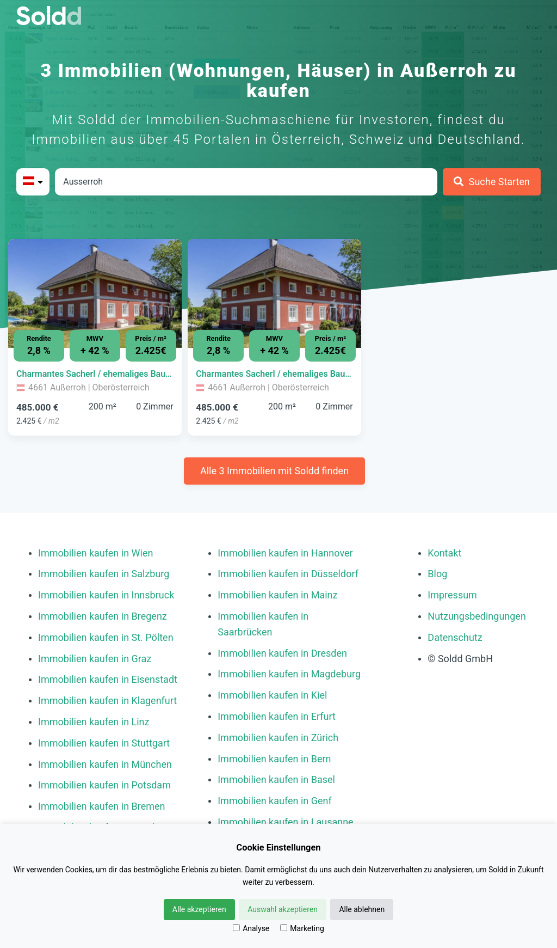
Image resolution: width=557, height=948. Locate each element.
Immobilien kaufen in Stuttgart (104, 743)
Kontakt (444, 553)
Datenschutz (455, 637)
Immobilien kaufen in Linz (93, 721)
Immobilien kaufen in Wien (95, 553)
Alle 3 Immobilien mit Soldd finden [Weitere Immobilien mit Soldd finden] (274, 470)
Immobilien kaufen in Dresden (282, 653)
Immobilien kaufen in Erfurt (277, 716)
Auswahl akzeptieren (282, 909)
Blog (437, 573)
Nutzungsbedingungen (477, 616)
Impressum (452, 595)
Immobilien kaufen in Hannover (285, 553)
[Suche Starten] (492, 181)
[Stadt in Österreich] (246, 181)
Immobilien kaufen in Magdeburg (289, 674)
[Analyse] (236, 927)
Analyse (251, 928)
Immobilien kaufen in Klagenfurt (107, 700)
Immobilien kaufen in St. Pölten (106, 637)
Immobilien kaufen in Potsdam (104, 785)
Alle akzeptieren (199, 909)
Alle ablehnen (362, 909)
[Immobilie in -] (95, 374)
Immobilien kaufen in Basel (276, 779)
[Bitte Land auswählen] (32, 181)
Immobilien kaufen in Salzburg (103, 573)
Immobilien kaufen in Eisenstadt (107, 679)
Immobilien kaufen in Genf (275, 800)
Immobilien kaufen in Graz (94, 658)
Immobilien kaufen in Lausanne (285, 822)
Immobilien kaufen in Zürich (278, 737)
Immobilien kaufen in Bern (274, 758)
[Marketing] (283, 927)
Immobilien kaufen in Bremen (101, 806)
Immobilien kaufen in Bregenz (102, 616)
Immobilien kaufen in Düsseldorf (288, 573)
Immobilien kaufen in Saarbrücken (263, 624)
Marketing (302, 928)
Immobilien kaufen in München (105, 764)
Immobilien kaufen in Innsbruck (106, 595)
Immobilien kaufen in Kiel (272, 695)
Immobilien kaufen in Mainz (277, 595)
